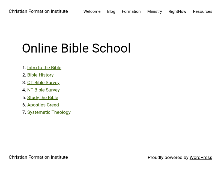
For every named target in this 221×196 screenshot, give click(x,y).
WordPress (201, 157)
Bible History (40, 75)
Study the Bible (42, 97)
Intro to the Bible (44, 67)
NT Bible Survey (43, 90)
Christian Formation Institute (38, 11)
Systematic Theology (49, 112)
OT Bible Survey (43, 82)
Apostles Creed (43, 105)
